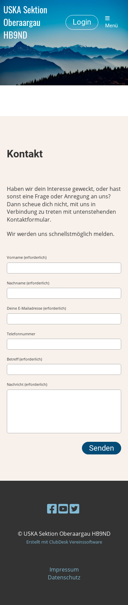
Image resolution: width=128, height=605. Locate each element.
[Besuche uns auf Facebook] (52, 508)
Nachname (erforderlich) (28, 282)
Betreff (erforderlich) (24, 359)
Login (82, 22)
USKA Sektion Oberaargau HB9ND (25, 22)
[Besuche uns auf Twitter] (74, 508)
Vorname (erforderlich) (26, 257)
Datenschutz (64, 577)
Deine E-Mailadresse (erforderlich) (36, 308)
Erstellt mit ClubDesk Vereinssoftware (64, 542)
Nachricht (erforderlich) (27, 384)
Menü (111, 22)
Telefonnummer (21, 333)
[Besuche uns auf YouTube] (63, 508)
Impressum (64, 569)
